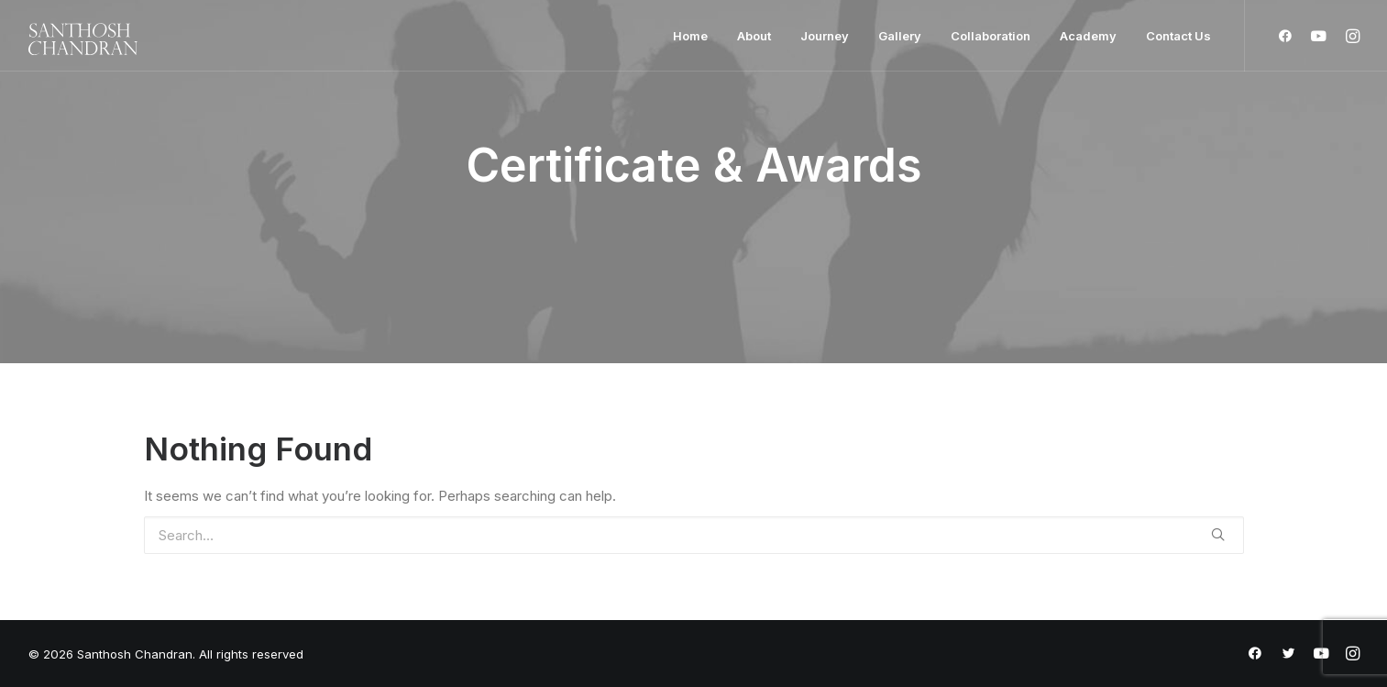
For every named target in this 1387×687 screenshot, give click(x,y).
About (754, 35)
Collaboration (990, 35)
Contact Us (1178, 35)
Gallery (899, 35)
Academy (1088, 35)
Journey (824, 35)
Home (690, 35)
